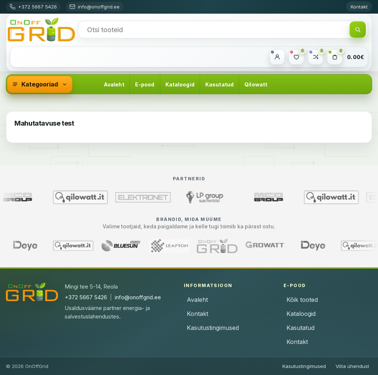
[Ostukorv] (335, 57)
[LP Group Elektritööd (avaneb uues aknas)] (214, 197)
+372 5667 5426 (86, 297)
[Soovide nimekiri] (296, 57)
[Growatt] (257, 245)
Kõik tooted (302, 299)
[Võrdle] (315, 57)
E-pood (145, 84)
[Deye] (305, 245)
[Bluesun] (113, 245)
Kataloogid (180, 84)
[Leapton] (161, 245)
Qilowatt (255, 84)
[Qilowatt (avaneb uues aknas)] (88, 197)
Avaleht (114, 84)
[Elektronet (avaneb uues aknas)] (151, 197)
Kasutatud (219, 84)
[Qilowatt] (65, 245)
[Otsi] (358, 29)
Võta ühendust (352, 366)
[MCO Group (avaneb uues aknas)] (276, 197)
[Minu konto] (277, 57)
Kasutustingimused (213, 327)
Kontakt (359, 7)
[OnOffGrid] (41, 29)
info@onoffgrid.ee (138, 297)
